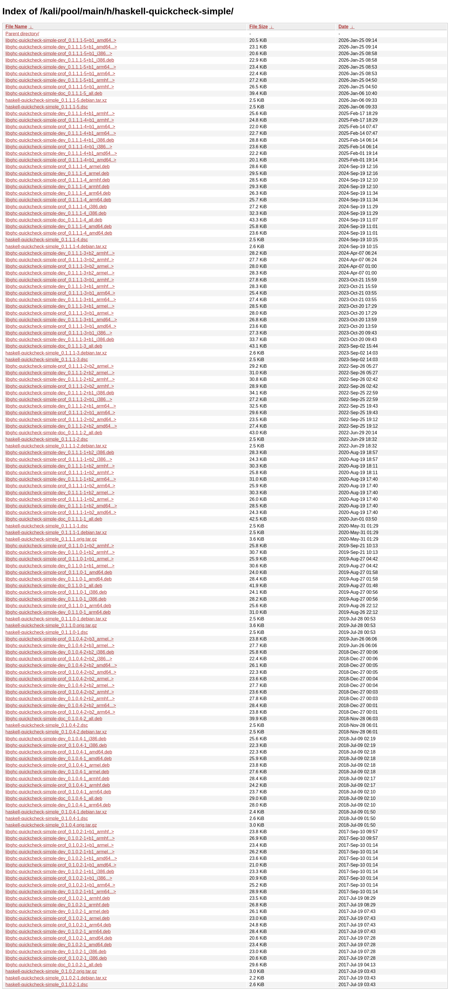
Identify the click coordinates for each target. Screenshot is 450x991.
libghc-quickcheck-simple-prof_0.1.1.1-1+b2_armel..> (59, 499)
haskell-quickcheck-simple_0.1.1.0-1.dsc (46, 632)
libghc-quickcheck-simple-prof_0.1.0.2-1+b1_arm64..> (60, 885)
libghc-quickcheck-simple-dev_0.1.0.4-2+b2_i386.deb (59, 652)
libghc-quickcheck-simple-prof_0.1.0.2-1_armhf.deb (57, 898)
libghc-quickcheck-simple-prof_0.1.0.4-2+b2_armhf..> (59, 692)
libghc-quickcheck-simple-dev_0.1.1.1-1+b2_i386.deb (59, 452)
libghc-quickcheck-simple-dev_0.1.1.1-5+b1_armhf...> (60, 80)
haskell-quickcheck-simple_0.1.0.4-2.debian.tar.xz (56, 731)
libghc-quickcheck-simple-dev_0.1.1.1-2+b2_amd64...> (61, 426)
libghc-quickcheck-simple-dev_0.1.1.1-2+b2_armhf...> (60, 379)
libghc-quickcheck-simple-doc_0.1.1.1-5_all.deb (53, 93)
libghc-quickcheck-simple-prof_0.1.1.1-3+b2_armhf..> (59, 259)
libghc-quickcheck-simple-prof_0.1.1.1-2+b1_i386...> (58, 399)
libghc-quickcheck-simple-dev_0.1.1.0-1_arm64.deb (57, 612)
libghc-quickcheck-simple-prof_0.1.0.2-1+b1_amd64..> (60, 864)
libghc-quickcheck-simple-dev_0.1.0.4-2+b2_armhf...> (60, 698)
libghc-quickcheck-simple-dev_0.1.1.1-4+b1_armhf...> (60, 113)
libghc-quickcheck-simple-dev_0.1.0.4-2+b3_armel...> (60, 645)
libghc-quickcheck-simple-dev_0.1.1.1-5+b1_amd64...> (61, 46)
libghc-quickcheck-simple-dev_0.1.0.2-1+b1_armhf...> (60, 838)
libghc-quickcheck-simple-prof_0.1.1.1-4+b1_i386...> (58, 146)
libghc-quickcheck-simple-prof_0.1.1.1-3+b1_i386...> (58, 332)
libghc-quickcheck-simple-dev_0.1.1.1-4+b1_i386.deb (59, 140)
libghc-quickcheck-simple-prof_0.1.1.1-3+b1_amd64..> (60, 326)
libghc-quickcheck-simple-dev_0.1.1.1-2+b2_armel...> (60, 372)
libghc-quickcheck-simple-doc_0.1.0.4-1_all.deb (53, 798)
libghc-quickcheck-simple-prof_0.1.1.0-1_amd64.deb (58, 572)
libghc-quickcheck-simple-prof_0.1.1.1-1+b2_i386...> (58, 459)
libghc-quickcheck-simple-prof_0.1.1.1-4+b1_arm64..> (60, 126)
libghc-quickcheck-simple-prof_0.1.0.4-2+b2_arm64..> (60, 712)
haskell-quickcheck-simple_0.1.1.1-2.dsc (46, 439)
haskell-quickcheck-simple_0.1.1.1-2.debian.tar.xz (56, 445)
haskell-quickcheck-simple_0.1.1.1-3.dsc (46, 359)
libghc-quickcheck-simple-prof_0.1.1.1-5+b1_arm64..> (60, 73)
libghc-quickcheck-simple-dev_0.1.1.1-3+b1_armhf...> (60, 286)
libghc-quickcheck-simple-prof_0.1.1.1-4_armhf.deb (57, 180)
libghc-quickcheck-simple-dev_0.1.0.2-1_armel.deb (57, 911)
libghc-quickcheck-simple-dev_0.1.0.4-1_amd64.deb (58, 758)
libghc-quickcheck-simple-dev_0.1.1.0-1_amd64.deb (58, 579)
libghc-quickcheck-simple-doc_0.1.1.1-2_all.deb (53, 432)
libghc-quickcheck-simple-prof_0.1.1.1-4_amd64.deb (58, 233)
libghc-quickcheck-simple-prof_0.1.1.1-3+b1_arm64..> (60, 293)
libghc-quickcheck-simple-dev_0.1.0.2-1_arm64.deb (57, 931)
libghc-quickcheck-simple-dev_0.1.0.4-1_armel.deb (57, 771)
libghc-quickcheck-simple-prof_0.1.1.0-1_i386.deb (56, 592)
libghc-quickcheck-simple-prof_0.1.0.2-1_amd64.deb (58, 938)
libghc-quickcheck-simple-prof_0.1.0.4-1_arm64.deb (58, 791)
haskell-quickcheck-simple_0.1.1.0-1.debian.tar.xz (56, 618)
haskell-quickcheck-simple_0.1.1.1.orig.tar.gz (51, 539)
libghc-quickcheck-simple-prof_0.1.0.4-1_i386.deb (56, 745)
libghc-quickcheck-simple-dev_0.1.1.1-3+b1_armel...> (60, 306)
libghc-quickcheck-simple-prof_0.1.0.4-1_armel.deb (57, 765)
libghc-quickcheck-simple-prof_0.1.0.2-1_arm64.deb (58, 924)
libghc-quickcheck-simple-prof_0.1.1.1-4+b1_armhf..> (59, 120)
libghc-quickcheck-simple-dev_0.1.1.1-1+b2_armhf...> (60, 466)
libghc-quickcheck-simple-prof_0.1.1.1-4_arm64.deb (58, 199)
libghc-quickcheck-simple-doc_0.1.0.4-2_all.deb (53, 718)
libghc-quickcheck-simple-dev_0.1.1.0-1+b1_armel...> (60, 565)
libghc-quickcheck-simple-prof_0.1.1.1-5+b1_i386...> (58, 53)
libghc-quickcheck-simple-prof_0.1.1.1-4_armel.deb (57, 166)
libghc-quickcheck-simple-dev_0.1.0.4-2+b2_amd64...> (61, 665)
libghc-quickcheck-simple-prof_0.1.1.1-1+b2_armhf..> (59, 472)
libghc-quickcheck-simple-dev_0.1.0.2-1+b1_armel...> (60, 851)
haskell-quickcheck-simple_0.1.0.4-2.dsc (46, 725)
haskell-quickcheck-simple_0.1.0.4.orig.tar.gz (51, 825)
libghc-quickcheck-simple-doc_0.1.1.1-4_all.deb (53, 219)
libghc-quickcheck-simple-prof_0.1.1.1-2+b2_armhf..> (59, 386)
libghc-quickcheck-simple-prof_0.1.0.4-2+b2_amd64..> (60, 672)
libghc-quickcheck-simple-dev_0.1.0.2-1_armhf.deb (57, 904)
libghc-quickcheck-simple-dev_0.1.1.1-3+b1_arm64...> (60, 299)
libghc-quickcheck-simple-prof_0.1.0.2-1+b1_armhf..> (59, 831)
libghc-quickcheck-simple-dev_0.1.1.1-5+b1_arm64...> (60, 67)
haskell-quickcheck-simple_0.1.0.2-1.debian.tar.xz (56, 978)
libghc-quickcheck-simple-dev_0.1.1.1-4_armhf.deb (57, 186)
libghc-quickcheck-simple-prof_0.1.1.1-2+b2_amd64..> (60, 419)
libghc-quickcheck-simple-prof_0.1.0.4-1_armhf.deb (57, 785)
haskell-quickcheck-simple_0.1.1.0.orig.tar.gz (51, 625)
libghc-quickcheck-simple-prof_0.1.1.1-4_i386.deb (56, 206)
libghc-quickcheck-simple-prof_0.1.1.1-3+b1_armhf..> (59, 279)
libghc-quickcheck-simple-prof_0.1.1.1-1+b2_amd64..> (60, 512)
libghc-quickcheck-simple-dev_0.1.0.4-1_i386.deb (55, 738)
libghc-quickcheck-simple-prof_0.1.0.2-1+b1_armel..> (59, 845)
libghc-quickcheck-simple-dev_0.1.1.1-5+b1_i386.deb (59, 60)
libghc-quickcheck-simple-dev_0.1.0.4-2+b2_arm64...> (60, 705)
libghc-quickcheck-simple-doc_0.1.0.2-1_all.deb (53, 964)
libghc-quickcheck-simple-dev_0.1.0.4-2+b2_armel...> (60, 685)
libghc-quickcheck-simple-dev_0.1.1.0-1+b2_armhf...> (60, 552)
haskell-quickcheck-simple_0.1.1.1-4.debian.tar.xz (56, 246)
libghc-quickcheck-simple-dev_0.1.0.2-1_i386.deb (55, 951)
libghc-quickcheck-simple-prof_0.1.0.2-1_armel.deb (57, 918)
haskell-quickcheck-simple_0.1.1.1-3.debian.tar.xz (56, 353)
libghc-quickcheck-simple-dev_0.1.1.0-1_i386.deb (55, 599)
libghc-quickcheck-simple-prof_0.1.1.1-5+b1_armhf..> (59, 86)
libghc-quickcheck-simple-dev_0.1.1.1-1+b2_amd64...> (61, 505)
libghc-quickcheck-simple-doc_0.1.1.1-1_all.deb (53, 519)
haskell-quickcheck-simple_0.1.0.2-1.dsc (46, 984)
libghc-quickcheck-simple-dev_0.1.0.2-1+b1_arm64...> (60, 891)
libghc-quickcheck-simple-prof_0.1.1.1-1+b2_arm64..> (60, 485)
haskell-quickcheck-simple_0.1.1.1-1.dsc (46, 525)
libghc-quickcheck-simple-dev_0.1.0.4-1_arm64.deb (57, 805)
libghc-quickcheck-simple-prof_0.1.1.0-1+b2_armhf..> (59, 545)
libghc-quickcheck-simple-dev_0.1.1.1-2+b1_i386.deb (59, 392)
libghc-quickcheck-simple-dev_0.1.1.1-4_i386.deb (55, 213)
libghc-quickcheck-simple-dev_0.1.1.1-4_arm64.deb (57, 193)
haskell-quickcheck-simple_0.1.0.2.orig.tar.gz (51, 971)
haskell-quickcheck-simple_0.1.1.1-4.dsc (46, 239)
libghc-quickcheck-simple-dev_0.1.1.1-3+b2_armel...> (60, 272)
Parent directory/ (22, 33)
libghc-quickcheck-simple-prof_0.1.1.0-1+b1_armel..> (59, 558)
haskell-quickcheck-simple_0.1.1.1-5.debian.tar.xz (56, 100)
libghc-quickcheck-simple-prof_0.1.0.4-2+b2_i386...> (58, 658)
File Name (16, 26)
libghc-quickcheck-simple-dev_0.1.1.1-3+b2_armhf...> (60, 253)
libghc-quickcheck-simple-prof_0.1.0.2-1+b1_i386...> (58, 878)
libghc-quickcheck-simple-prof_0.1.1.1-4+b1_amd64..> (60, 159)
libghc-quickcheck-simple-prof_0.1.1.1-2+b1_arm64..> (60, 412)
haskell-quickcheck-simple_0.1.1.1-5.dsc (46, 106)
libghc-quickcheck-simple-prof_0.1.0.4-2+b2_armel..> (59, 678)
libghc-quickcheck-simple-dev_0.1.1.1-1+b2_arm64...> (60, 479)
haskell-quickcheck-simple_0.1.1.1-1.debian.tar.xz (56, 532)
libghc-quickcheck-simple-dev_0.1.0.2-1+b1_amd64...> (61, 858)
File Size (258, 26)
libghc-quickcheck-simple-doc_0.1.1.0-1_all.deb (53, 585)
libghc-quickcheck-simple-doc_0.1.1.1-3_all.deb (53, 346)
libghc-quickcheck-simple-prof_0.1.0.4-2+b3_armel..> (59, 638)
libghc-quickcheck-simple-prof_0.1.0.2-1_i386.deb (56, 958)
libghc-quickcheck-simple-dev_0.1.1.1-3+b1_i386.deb (59, 339)
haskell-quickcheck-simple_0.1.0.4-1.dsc (46, 818)
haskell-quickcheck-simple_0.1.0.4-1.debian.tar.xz (56, 811)
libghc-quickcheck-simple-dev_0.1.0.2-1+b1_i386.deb (59, 871)
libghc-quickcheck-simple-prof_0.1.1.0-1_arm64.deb (58, 605)
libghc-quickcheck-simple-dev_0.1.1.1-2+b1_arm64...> (60, 406)
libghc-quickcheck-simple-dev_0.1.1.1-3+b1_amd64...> (61, 319)
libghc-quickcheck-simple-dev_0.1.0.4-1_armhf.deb (57, 778)
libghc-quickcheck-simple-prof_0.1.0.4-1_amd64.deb (58, 751)
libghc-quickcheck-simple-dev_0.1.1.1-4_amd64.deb (58, 226)
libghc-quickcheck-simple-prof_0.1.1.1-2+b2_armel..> (59, 366)
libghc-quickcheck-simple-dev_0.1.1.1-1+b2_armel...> (60, 492)
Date (343, 26)
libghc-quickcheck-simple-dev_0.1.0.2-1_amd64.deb (58, 944)
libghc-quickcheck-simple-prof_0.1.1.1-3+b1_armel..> (59, 313)
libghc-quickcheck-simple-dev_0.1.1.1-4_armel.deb (57, 173)
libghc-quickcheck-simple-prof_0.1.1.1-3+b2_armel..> (59, 266)
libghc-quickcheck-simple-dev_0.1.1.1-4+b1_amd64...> (61, 153)
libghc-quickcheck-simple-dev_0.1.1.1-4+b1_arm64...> (60, 133)
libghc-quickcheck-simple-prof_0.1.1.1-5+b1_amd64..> (60, 40)
